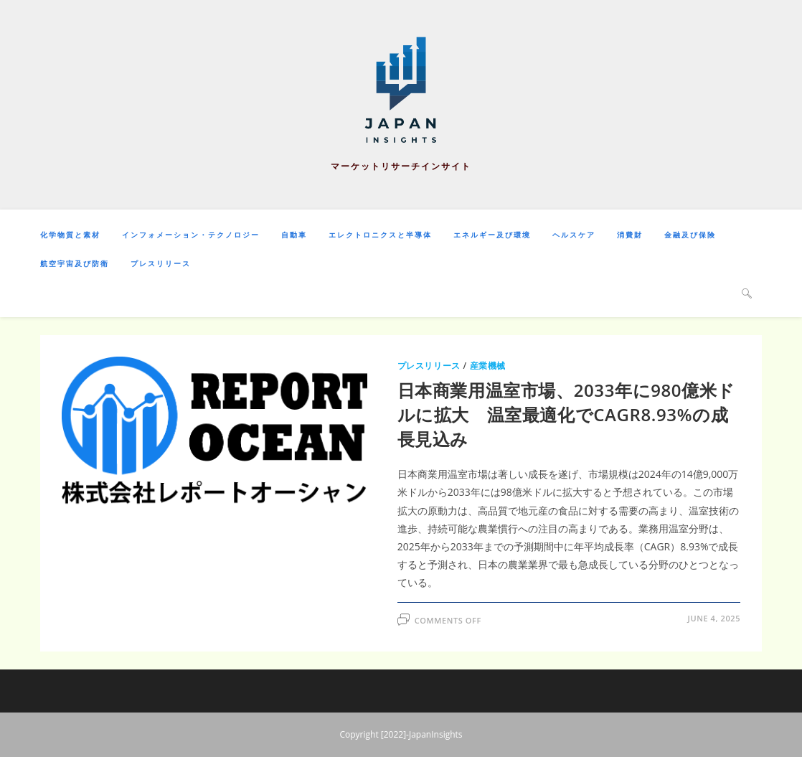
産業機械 (488, 365)
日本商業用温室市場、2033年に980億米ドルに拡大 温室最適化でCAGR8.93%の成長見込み (566, 414)
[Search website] (747, 293)
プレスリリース (429, 365)
